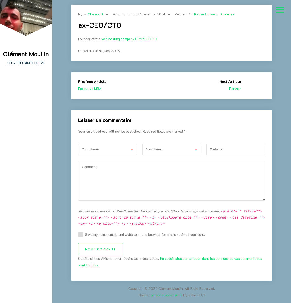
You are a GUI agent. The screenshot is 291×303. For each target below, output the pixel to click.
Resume (227, 14)
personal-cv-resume (166, 295)
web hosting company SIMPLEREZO (129, 38)
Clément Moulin (26, 54)
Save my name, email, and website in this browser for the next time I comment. (145, 234)
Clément (96, 14)
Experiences (206, 14)
